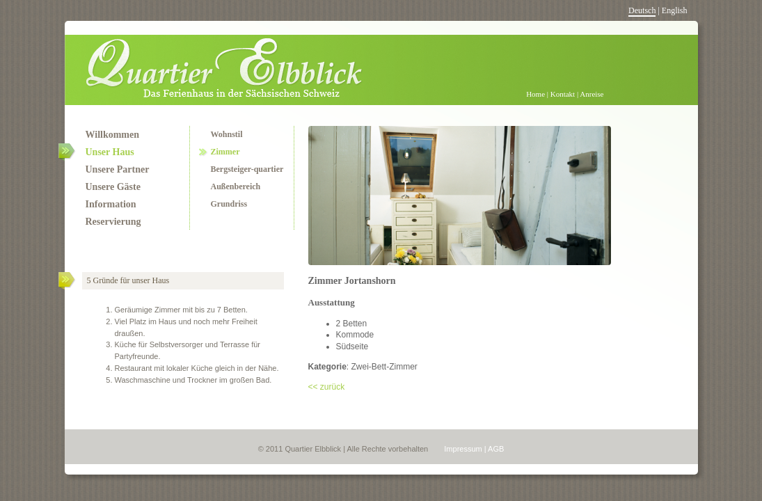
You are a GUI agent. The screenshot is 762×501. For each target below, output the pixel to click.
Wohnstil (227, 134)
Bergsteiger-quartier (247, 169)
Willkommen (113, 134)
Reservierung (113, 221)
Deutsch (642, 10)
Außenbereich (236, 186)
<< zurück (326, 387)
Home (535, 94)
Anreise (591, 94)
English (675, 10)
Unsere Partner (118, 169)
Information (111, 204)
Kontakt (562, 94)
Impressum (463, 449)
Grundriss (229, 204)
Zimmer (225, 152)
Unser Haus (99, 152)
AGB (496, 449)
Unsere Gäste (113, 187)
